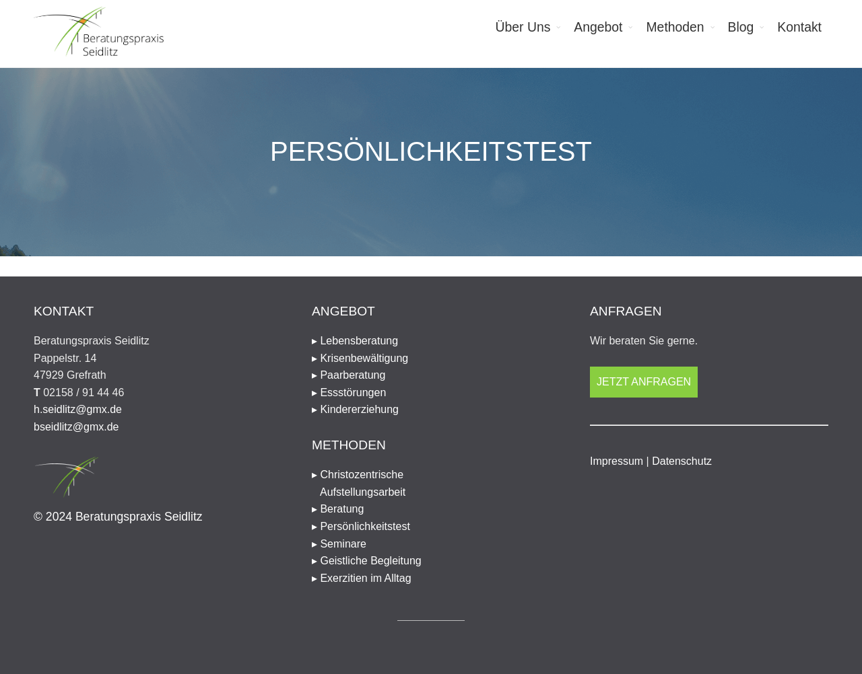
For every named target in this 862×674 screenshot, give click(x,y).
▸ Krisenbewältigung (360, 358)
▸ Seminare (339, 544)
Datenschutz (682, 461)
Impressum (616, 461)
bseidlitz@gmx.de (76, 427)
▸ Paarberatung (348, 375)
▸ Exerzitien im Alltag (361, 578)
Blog (741, 27)
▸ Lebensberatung (355, 340)
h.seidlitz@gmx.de (78, 409)
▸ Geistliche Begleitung (367, 560)
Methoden (675, 27)
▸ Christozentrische (431, 484)
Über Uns (523, 27)
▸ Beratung (338, 509)
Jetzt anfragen (644, 381)
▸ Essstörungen (349, 392)
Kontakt (799, 27)
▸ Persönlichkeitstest (361, 526)
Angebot (598, 27)
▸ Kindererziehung (355, 409)
